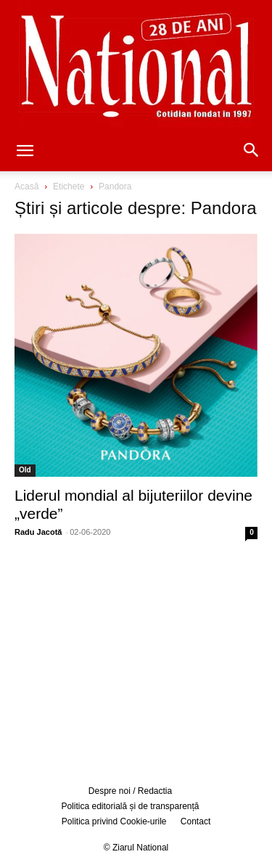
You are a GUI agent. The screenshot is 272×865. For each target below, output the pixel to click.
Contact (195, 821)
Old (25, 470)
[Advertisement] (136, 660)
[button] (24, 151)
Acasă (26, 186)
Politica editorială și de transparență (130, 806)
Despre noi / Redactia (130, 791)
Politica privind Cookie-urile (114, 821)
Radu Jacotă (38, 532)
